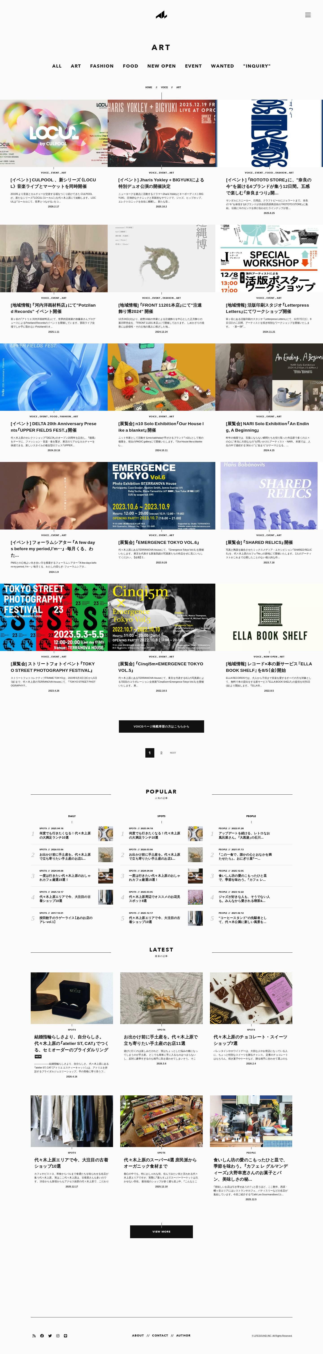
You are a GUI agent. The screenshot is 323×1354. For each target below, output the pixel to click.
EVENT (193, 66)
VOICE (164, 87)
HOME (149, 87)
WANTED (222, 66)
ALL (57, 66)
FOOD (130, 66)
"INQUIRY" (257, 66)
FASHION (102, 66)
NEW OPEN (161, 66)
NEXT (173, 752)
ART (76, 66)
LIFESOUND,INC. (263, 1335)
